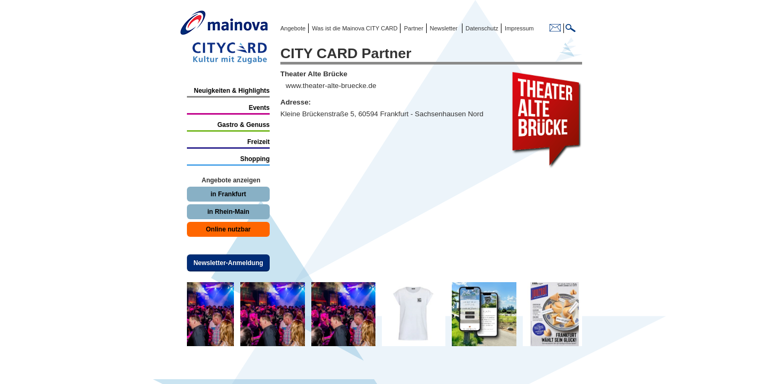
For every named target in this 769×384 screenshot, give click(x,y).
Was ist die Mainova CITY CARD (353, 28)
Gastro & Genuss (243, 125)
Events (259, 107)
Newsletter (443, 28)
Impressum (518, 28)
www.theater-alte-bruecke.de (331, 86)
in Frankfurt (228, 194)
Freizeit (258, 142)
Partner (412, 28)
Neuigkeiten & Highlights (232, 90)
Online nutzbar (228, 229)
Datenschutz (480, 28)
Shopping (255, 159)
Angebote (292, 28)
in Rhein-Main (228, 211)
